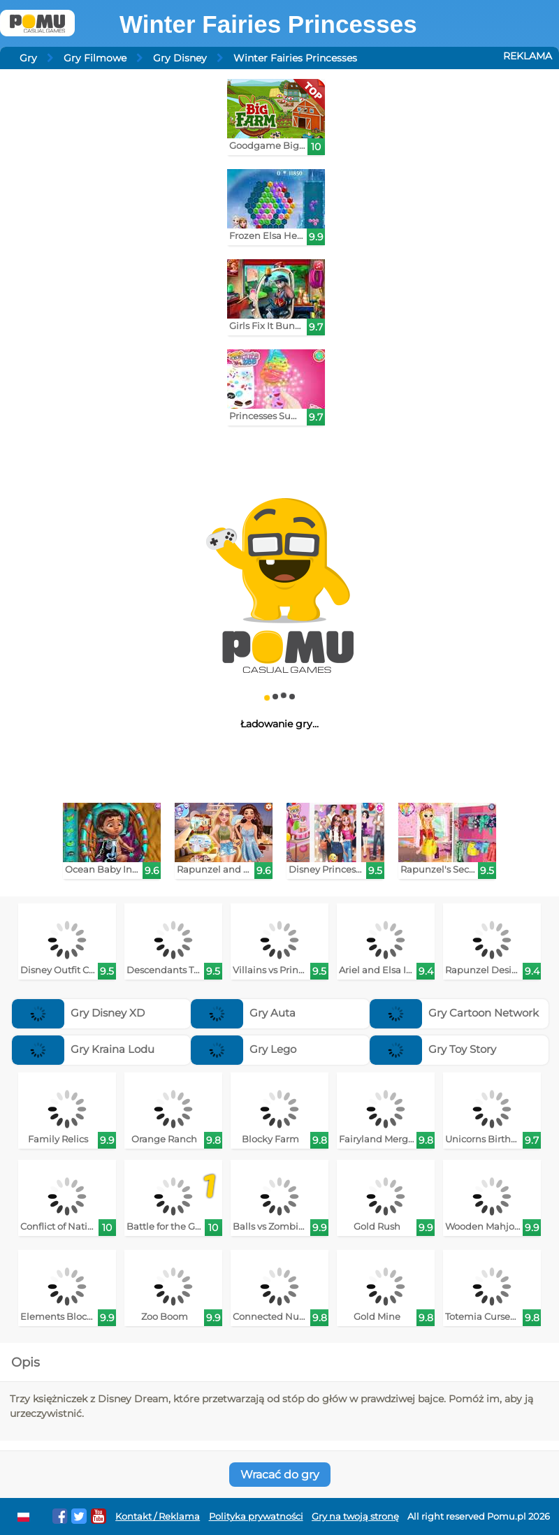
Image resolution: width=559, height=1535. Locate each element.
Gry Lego (243, 1049)
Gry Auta (243, 1012)
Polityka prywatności (256, 1516)
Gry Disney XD (78, 1012)
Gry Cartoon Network (454, 1012)
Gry (28, 58)
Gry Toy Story (433, 1049)
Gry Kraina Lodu (83, 1049)
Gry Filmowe (95, 58)
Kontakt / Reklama (157, 1516)
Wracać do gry (279, 1474)
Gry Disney (180, 58)
